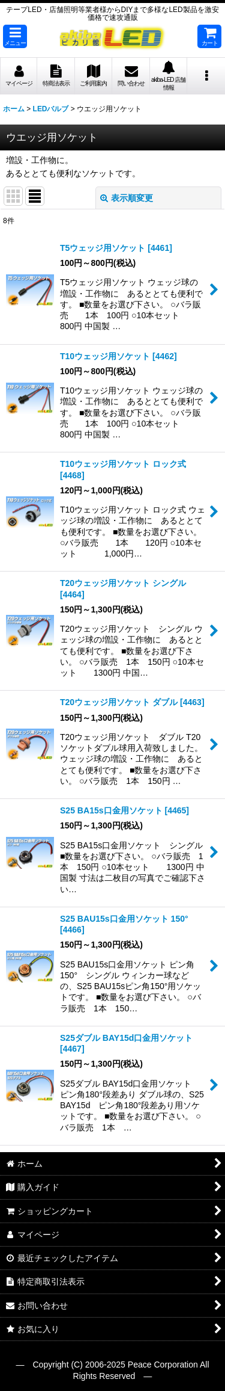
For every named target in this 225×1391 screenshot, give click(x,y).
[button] (15, 36)
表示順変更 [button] (126, 198)
